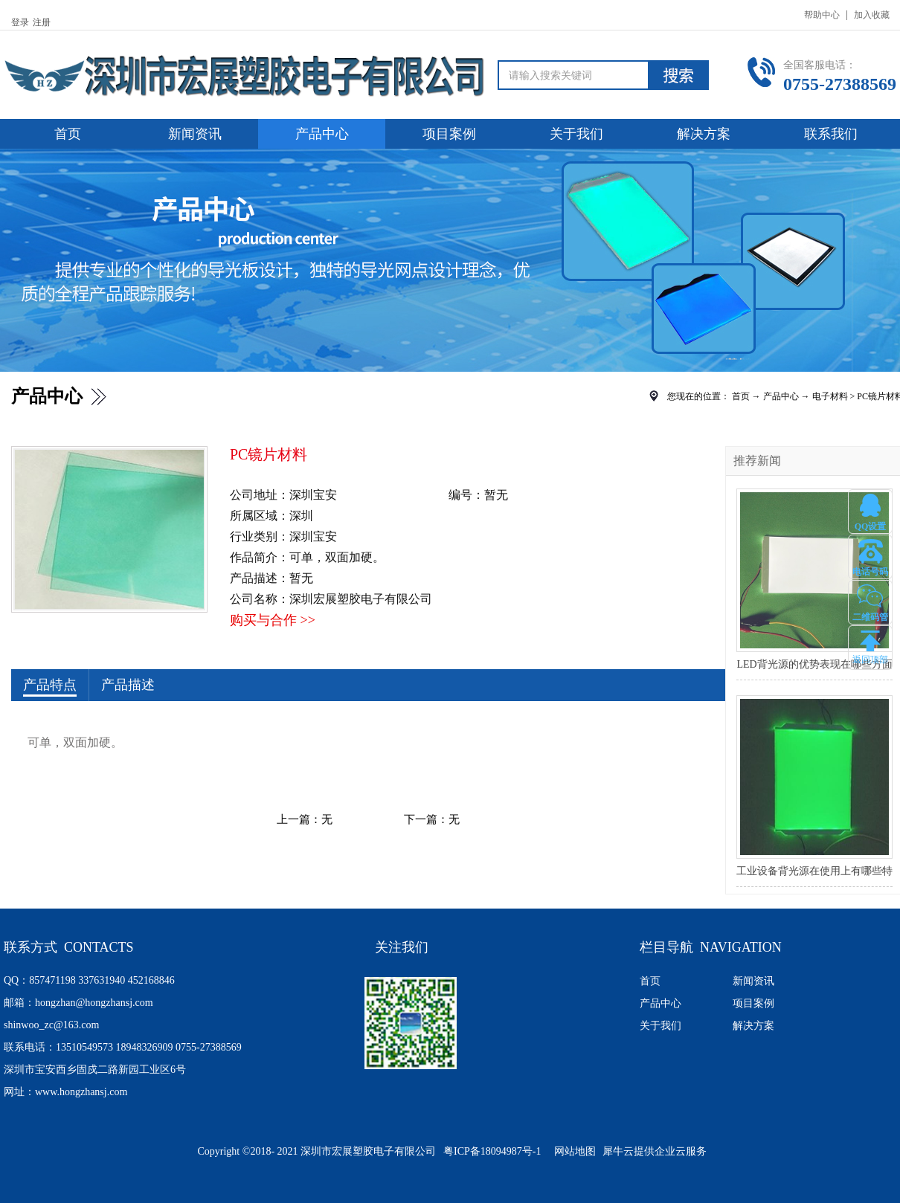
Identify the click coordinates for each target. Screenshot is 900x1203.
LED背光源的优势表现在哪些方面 (814, 664)
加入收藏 (872, 15)
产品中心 (781, 396)
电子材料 (830, 396)
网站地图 (572, 1151)
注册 (42, 22)
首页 (67, 133)
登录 (20, 22)
